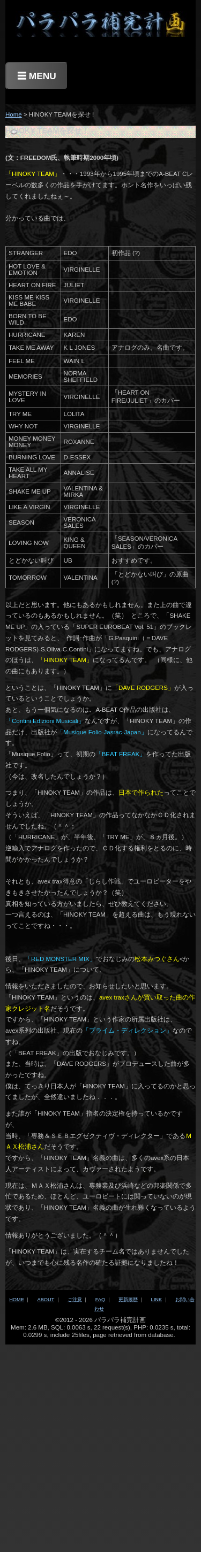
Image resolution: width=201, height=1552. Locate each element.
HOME (16, 1299)
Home (13, 114)
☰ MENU (36, 76)
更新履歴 (128, 1299)
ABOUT (46, 1299)
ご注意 (75, 1299)
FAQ (100, 1299)
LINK (156, 1299)
